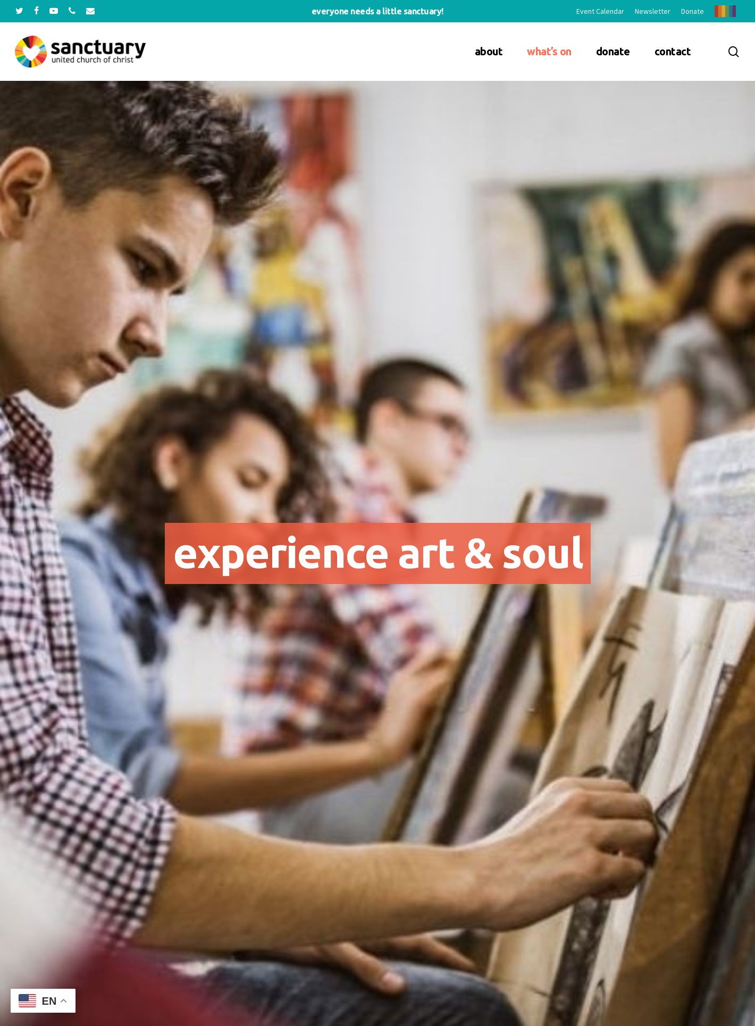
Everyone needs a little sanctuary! (377, 11)
